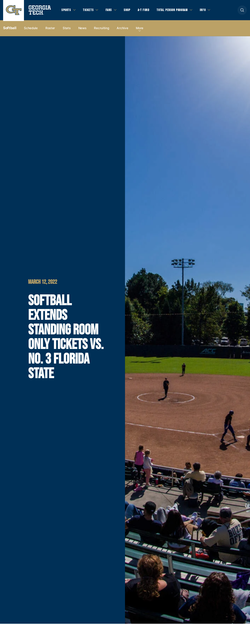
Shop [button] (129, 11)
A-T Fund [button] (146, 11)
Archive (122, 29)
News (82, 29)
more (139, 29)
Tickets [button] (89, 11)
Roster (50, 29)
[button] (242, 10)
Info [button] (208, 11)
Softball (9, 29)
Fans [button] (110, 11)
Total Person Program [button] (176, 11)
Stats (67, 29)
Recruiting (101, 29)
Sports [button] (66, 11)
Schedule (31, 29)
